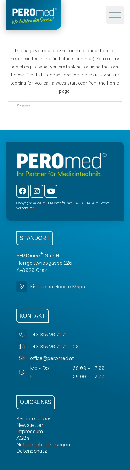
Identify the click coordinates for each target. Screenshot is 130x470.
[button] (115, 15)
